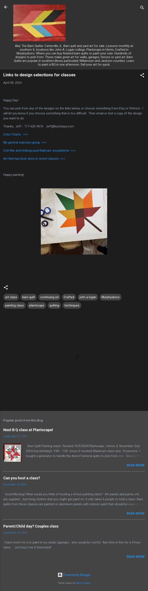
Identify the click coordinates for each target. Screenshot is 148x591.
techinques (71, 305)
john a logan (88, 297)
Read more (136, 465)
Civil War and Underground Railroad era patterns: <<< (39, 150)
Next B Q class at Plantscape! (28, 430)
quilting (54, 305)
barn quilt (28, 297)
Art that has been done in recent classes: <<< (34, 158)
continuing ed (49, 297)
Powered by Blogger (74, 575)
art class (11, 297)
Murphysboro (111, 297)
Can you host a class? (21, 478)
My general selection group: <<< (24, 142)
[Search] (142, 8)
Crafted (69, 297)
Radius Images (83, 583)
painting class (14, 305)
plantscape (36, 305)
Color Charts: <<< (15, 134)
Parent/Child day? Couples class (30, 526)
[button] (142, 76)
